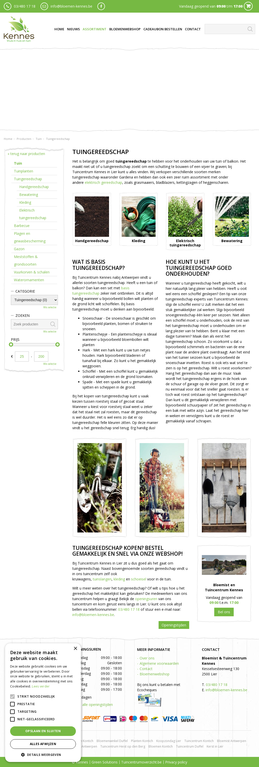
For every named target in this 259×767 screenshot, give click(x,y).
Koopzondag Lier (168, 741)
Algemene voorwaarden (159, 663)
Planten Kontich (142, 741)
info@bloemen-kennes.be (71, 6)
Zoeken (22, 315)
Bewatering (28, 194)
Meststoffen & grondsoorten (26, 260)
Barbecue (22, 225)
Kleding (25, 202)
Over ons (147, 658)
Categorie (25, 291)
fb (101, 6)
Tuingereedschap (28, 178)
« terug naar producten (26, 153)
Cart (248, 6)
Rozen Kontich (83, 741)
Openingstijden (174, 625)
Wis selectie (49, 307)
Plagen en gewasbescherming (30, 237)
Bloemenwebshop (154, 674)
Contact (146, 668)
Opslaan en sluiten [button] (43, 731)
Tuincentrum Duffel (189, 746)
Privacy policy (176, 762)
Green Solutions (105, 762)
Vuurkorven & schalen (32, 272)
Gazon (19, 248)
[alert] (43, 702)
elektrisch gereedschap (103, 182)
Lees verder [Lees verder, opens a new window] (41, 686)
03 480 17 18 (224, 612)
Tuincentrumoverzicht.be (141, 762)
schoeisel (138, 579)
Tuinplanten (23, 171)
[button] (43, 754)
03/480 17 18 (24, 6)
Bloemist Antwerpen (231, 741)
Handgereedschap (34, 186)
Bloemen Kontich (160, 746)
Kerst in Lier (215, 746)
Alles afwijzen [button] (43, 744)
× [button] (75, 649)
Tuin (18, 163)
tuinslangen (102, 579)
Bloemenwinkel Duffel (112, 741)
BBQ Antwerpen (85, 746)
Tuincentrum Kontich (199, 741)
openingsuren (146, 598)
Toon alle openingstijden (92, 704)
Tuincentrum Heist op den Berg (122, 746)
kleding (119, 579)
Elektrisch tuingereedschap (32, 214)
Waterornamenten (29, 279)
